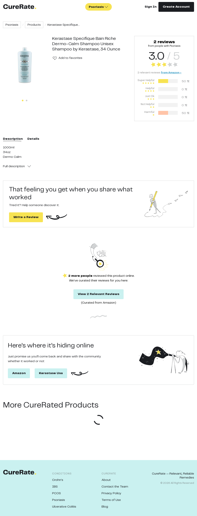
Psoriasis (12, 24)
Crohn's (57, 480)
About (106, 480)
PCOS (56, 493)
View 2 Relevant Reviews (98, 294)
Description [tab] (13, 138)
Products (34, 24)
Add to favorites (70, 58)
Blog (105, 506)
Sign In (150, 6)
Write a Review (26, 217)
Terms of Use (111, 500)
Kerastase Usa (51, 373)
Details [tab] (33, 138)
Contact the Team (115, 486)
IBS (55, 486)
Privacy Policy (111, 493)
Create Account (176, 6)
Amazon (19, 373)
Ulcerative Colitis (64, 506)
